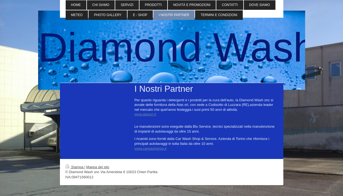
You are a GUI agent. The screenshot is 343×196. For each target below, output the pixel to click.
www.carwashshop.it (150, 148)
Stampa (74, 167)
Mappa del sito (98, 167)
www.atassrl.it (145, 114)
